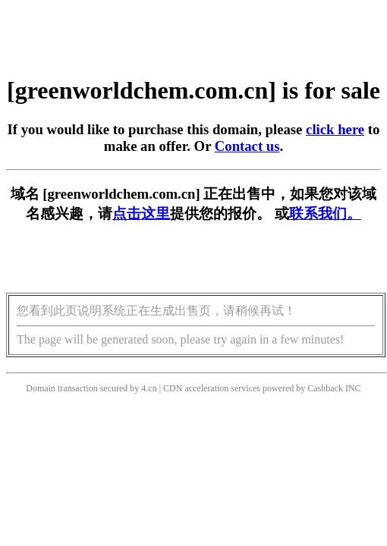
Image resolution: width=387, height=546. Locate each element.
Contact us (247, 146)
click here (335, 129)
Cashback (325, 388)
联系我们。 (325, 213)
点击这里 (141, 213)
